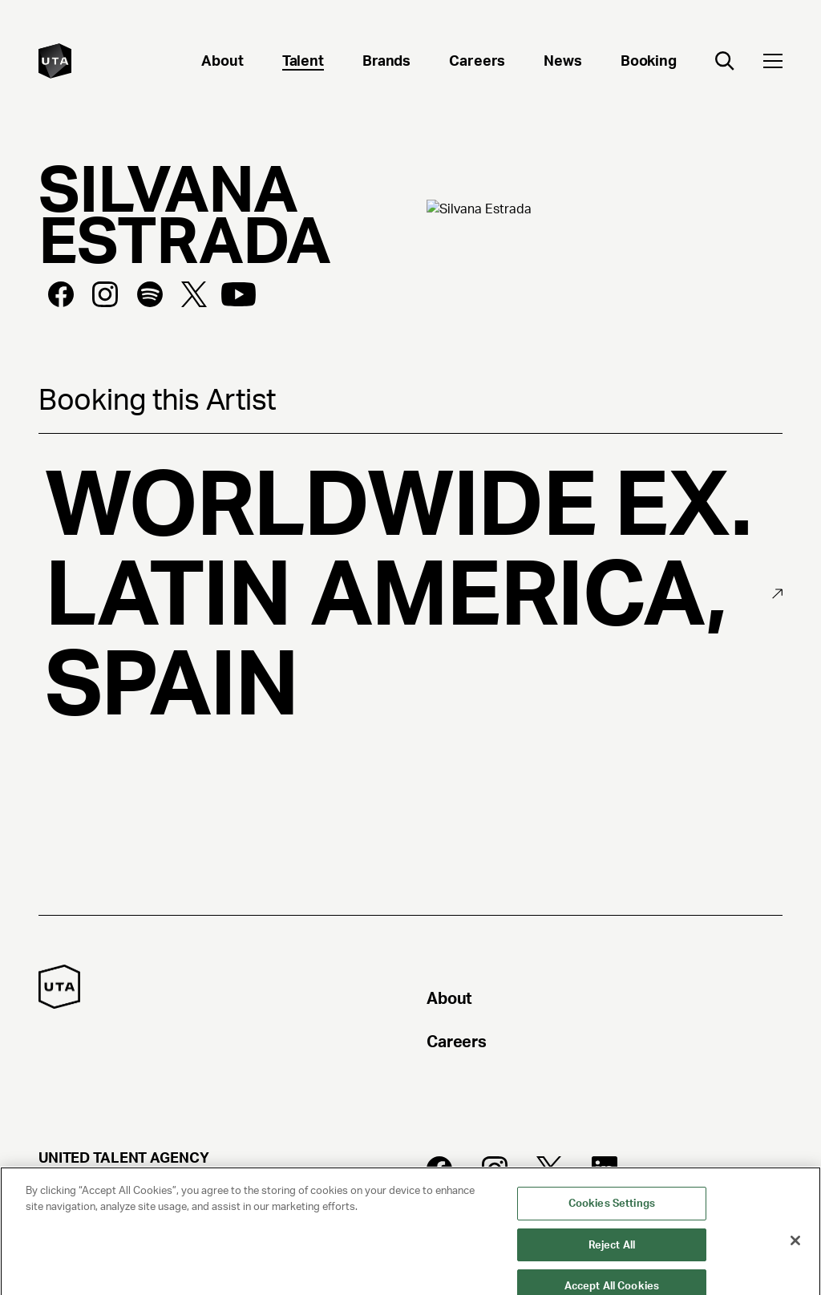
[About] (222, 63)
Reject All (611, 1274)
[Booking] (649, 63)
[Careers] (477, 63)
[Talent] (303, 63)
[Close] (795, 1269)
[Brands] (386, 63)
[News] (563, 63)
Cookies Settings (611, 1232)
